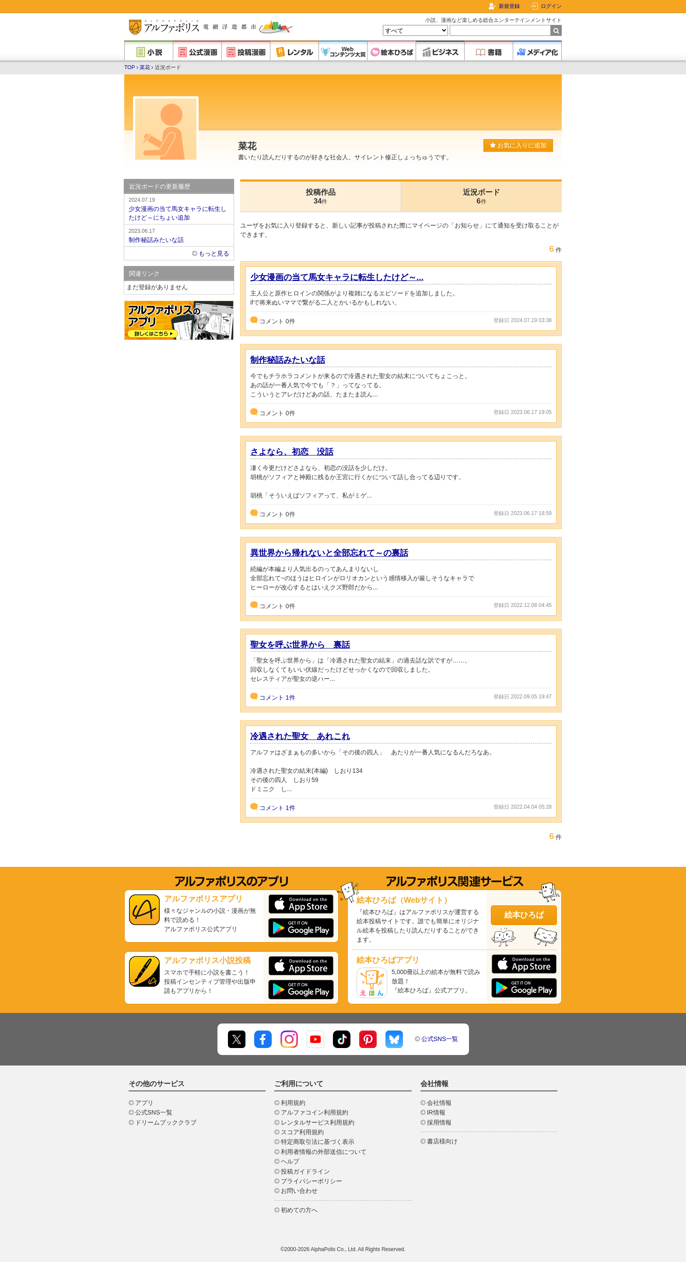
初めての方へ (299, 1209)
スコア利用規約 (302, 1132)
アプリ (144, 1102)
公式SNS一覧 (439, 1038)
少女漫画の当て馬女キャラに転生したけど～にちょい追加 (179, 208)
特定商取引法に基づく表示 (317, 1141)
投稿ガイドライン (305, 1171)
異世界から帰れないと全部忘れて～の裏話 (329, 552)
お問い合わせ (299, 1190)
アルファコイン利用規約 (314, 1112)
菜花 (145, 67)
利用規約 (293, 1102)
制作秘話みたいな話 (287, 360)
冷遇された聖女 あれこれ (300, 736)
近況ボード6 (481, 196)
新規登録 (509, 6)
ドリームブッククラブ (165, 1122)
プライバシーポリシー (311, 1181)
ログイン (551, 6)
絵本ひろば (524, 915)
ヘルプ (290, 1161)
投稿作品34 (321, 196)
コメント (277, 697)
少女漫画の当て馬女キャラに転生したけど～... (337, 277)
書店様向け (442, 1141)
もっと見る (214, 253)
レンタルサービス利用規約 (317, 1122)
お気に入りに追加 (518, 145)
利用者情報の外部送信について (324, 1151)
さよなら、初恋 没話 (291, 451)
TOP (129, 67)
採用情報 (439, 1122)
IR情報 (436, 1112)
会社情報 (439, 1102)
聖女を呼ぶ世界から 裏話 (300, 644)
